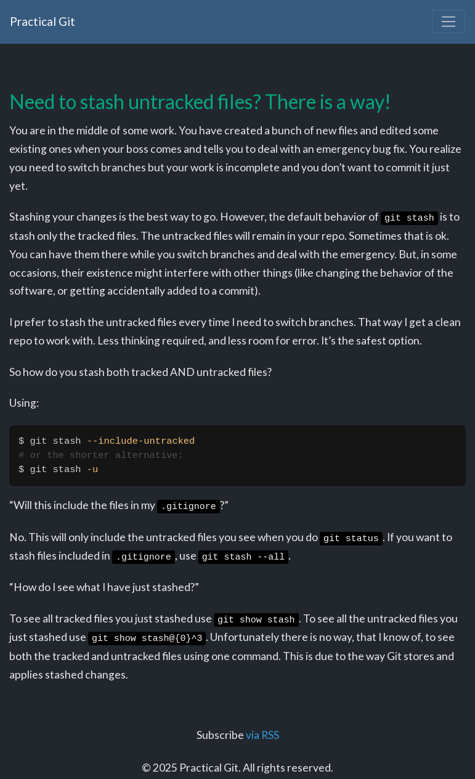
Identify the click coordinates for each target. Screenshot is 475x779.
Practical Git (42, 21)
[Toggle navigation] (448, 21)
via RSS (262, 734)
